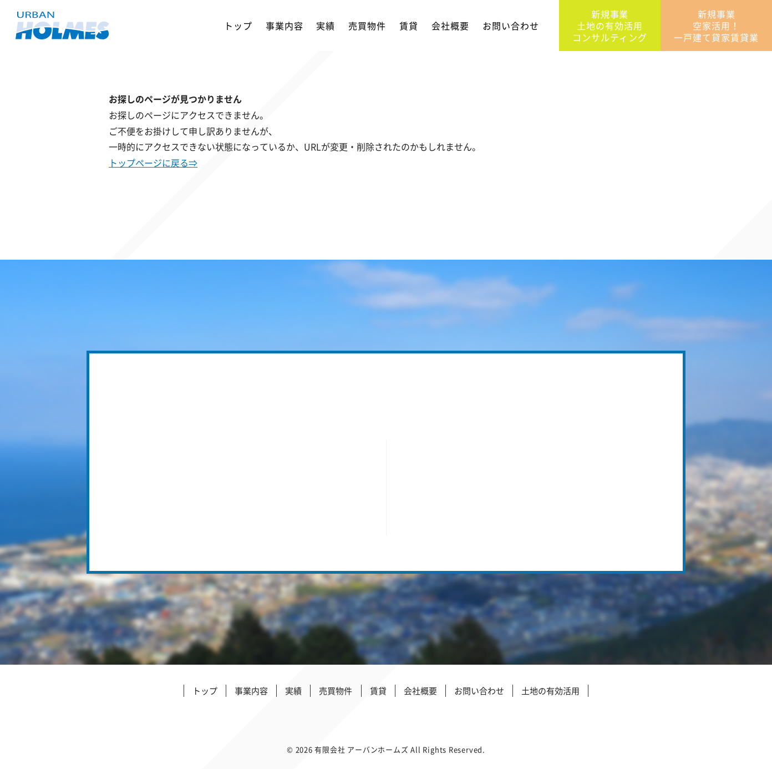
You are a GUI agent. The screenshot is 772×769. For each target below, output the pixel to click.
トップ (238, 27)
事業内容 (284, 27)
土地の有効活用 (550, 691)
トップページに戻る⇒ (153, 162)
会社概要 (450, 27)
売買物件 (367, 27)
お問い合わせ (510, 27)
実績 (325, 27)
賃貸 (408, 27)
